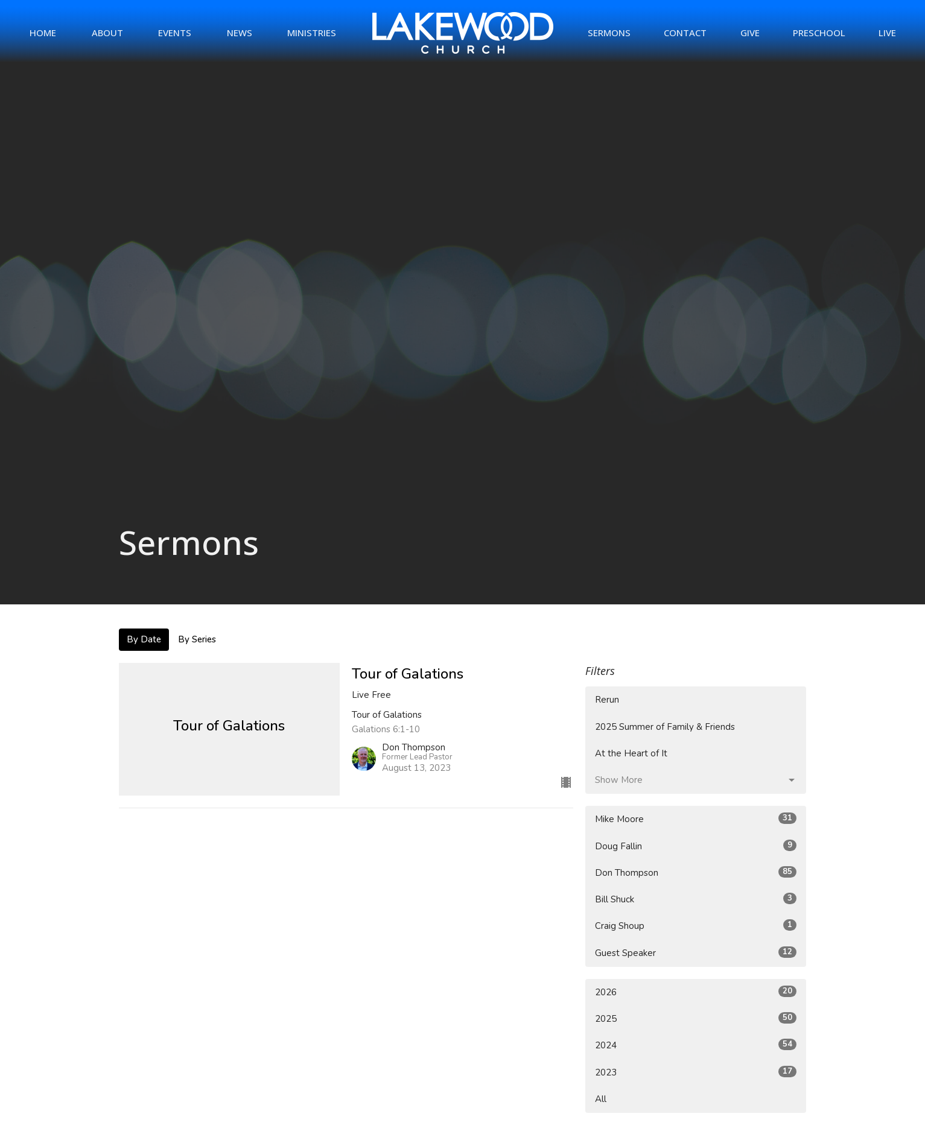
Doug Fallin (696, 846)
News (239, 33)
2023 (696, 1072)
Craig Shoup (696, 925)
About (107, 33)
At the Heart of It (631, 753)
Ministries (311, 33)
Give (750, 33)
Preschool (819, 33)
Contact (685, 33)
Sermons (609, 33)
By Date (144, 639)
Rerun (607, 700)
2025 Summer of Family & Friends (665, 727)
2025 (696, 1018)
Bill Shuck (696, 899)
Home (43, 33)
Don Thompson (696, 872)
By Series (197, 639)
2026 (696, 992)
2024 (696, 1045)
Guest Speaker (696, 952)
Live (887, 33)
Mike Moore (696, 818)
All (600, 1099)
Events (174, 33)
